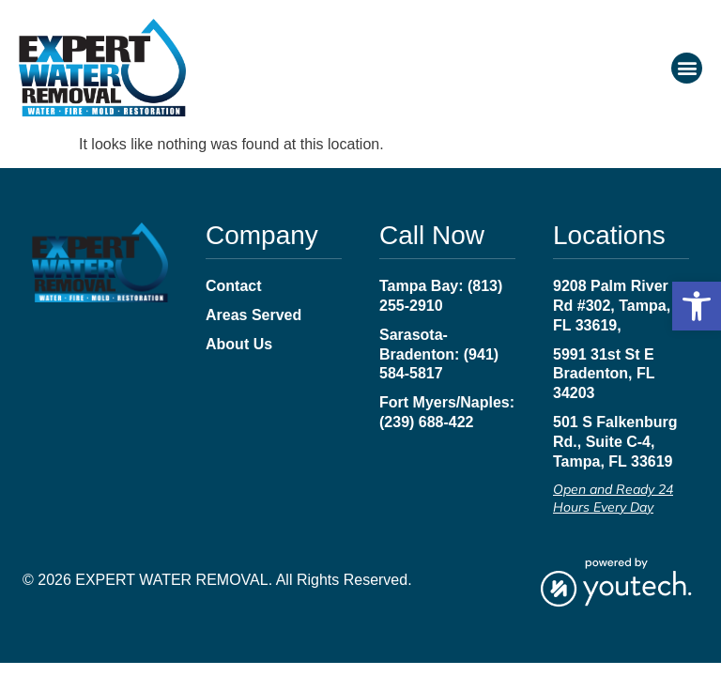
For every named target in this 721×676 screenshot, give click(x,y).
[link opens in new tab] (615, 581)
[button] (696, 306)
